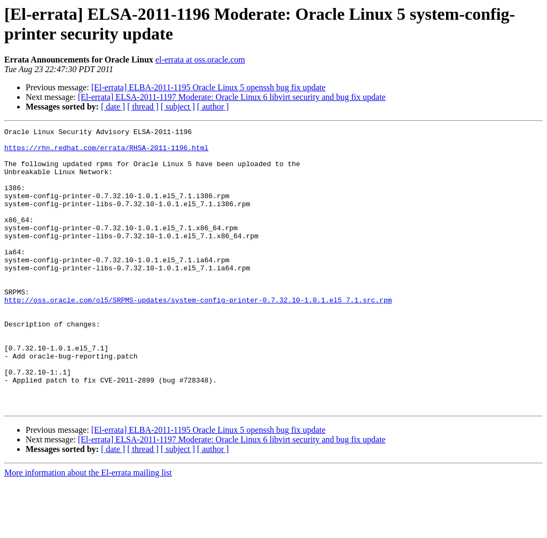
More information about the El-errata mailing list (88, 528)
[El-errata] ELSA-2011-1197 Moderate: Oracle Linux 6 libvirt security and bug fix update (232, 97)
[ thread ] (143, 106)
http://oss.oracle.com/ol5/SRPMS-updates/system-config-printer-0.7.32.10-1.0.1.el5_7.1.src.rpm (198, 335)
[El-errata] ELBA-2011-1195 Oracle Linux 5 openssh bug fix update (208, 87)
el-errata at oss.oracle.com (200, 59)
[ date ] (113, 106)
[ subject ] (178, 106)
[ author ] (213, 106)
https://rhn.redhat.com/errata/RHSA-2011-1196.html (106, 152)
